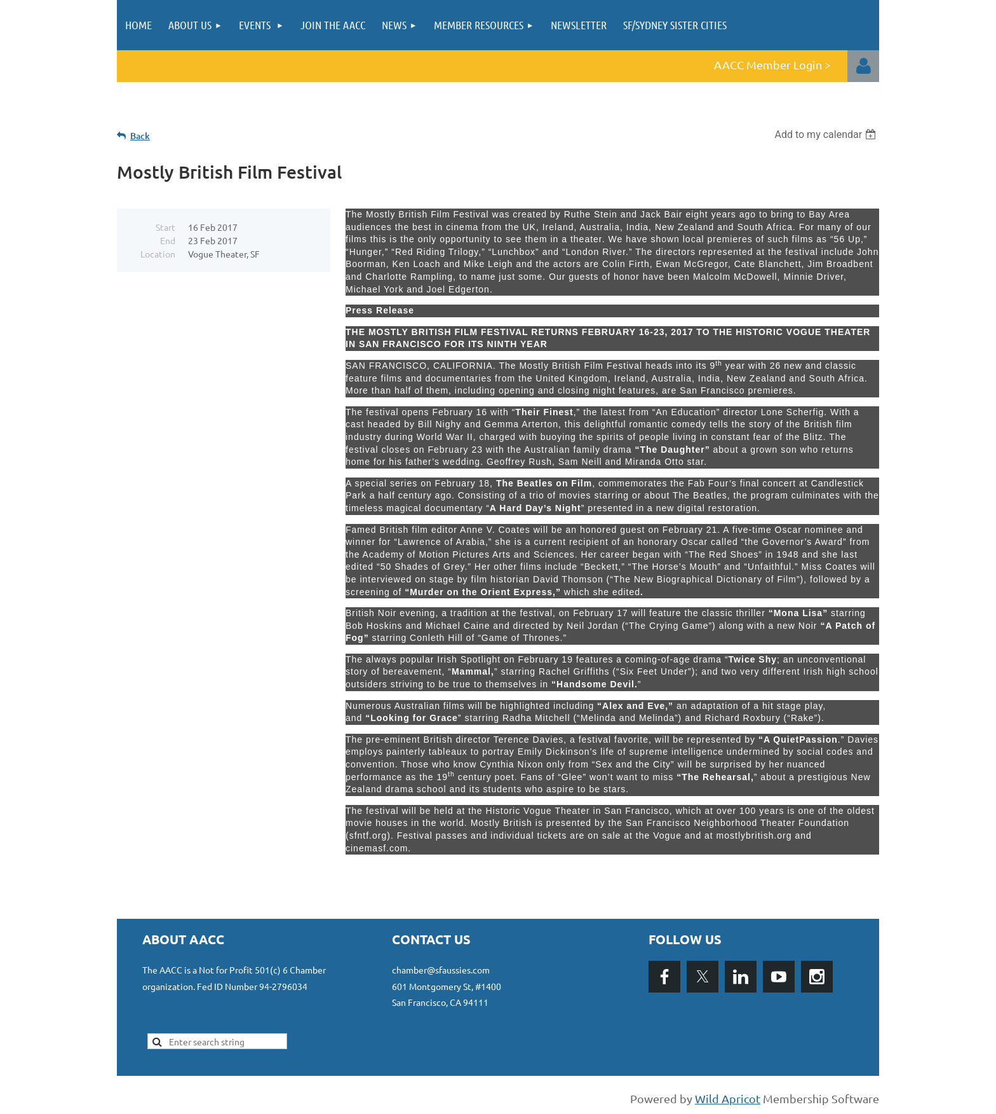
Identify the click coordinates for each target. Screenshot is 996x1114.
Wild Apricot (727, 1098)
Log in (863, 66)
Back (140, 136)
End (167, 240)
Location (157, 253)
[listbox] (826, 134)
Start (165, 227)
